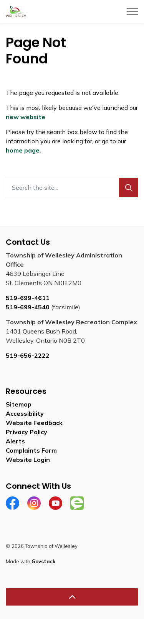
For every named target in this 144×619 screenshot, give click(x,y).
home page (23, 150)
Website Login (28, 459)
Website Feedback (34, 422)
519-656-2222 (28, 355)
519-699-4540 (28, 307)
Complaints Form (31, 450)
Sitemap (18, 404)
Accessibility (25, 413)
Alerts (15, 441)
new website (25, 117)
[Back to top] (72, 597)
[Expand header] (132, 11)
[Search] (128, 187)
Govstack (43, 561)
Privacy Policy (26, 432)
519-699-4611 (28, 298)
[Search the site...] (72, 187)
